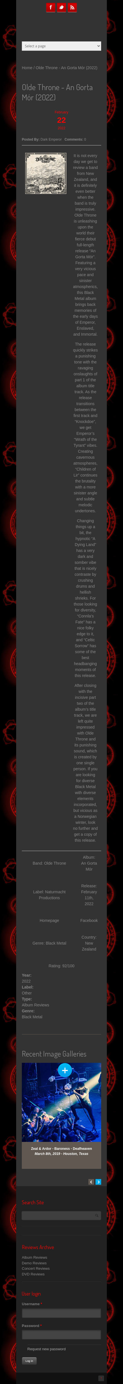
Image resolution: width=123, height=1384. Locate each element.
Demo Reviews (34, 1263)
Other (27, 993)
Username (32, 1304)
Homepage (49, 920)
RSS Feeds (72, 7)
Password (32, 1326)
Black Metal (32, 1017)
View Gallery (65, 1070)
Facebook (50, 7)
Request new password (46, 1349)
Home (27, 67)
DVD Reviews (33, 1274)
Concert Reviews (36, 1268)
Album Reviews (35, 1005)
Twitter (61, 7)
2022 (26, 981)
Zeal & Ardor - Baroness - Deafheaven (61, 1149)
